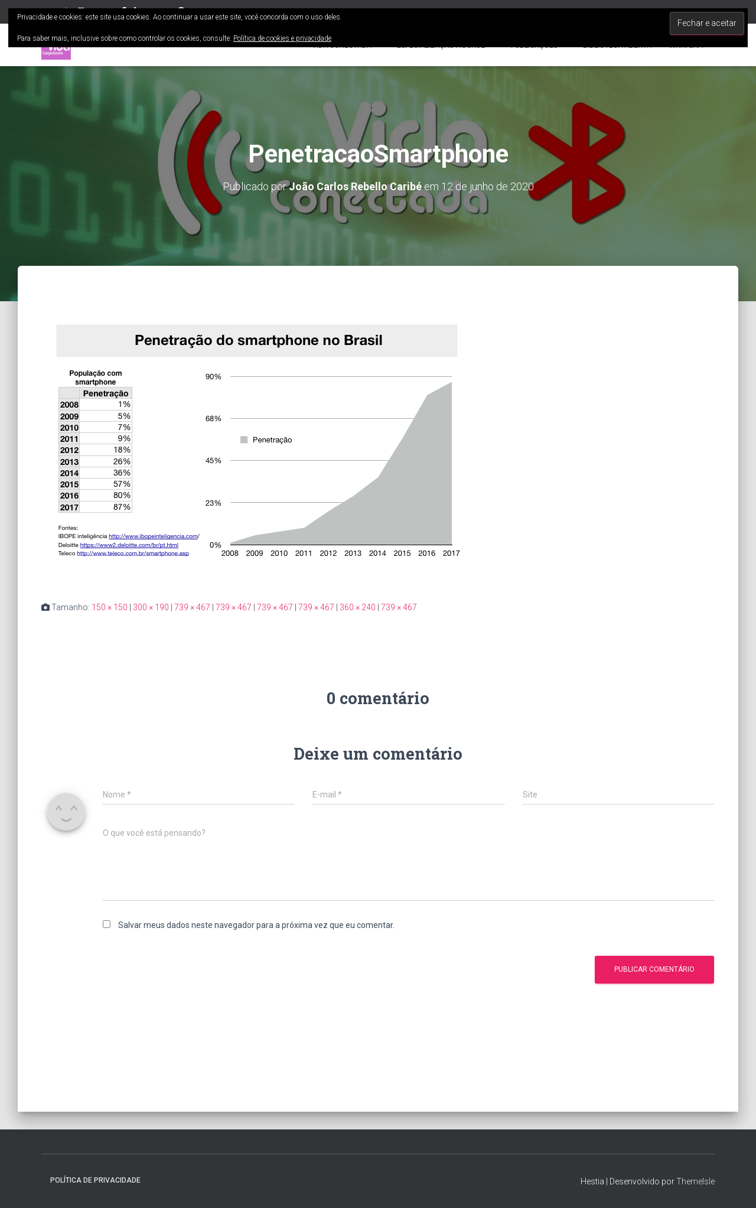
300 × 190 (151, 607)
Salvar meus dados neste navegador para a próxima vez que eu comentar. (256, 925)
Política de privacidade (95, 1180)
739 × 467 (192, 607)
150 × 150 (110, 607)
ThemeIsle (695, 1181)
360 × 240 (358, 607)
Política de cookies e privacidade (282, 38)
